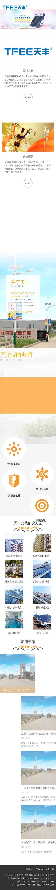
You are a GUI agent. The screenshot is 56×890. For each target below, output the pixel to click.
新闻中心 (30, 869)
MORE (28, 108)
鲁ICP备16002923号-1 (21, 884)
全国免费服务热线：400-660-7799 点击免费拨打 (31, 878)
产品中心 (40, 869)
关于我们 (49, 869)
